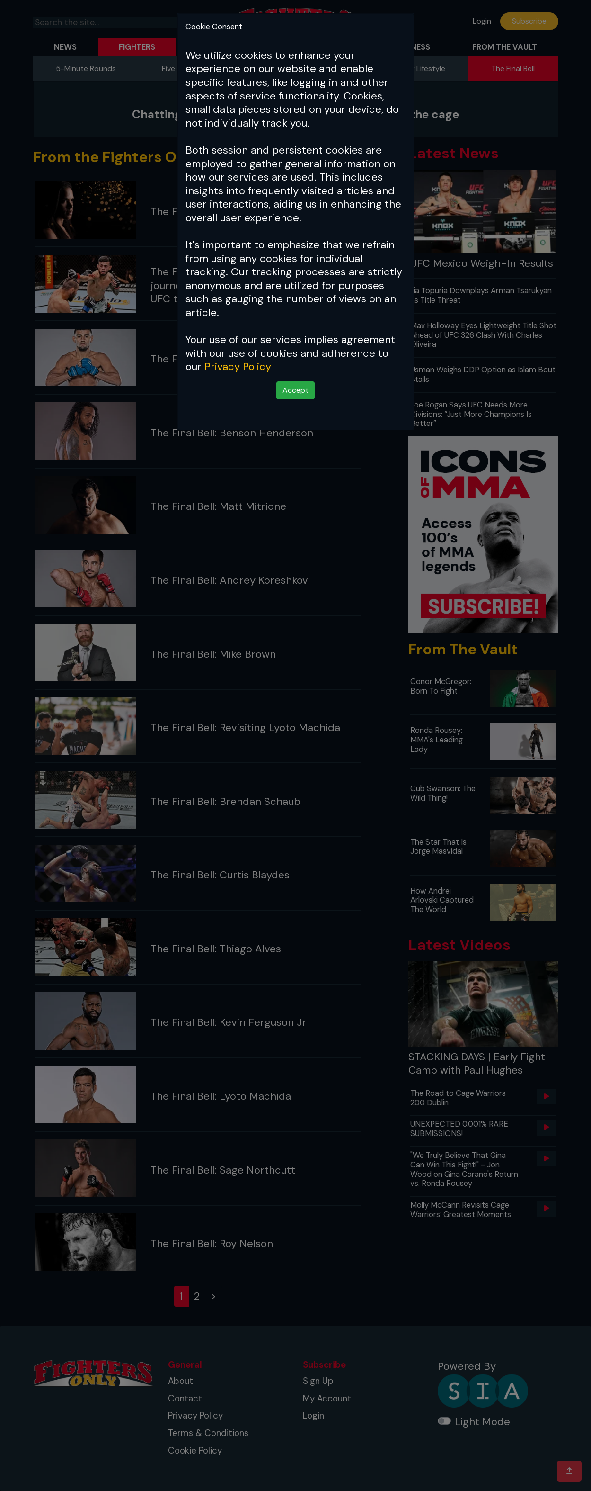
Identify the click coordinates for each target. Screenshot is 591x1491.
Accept (295, 390)
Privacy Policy (237, 366)
